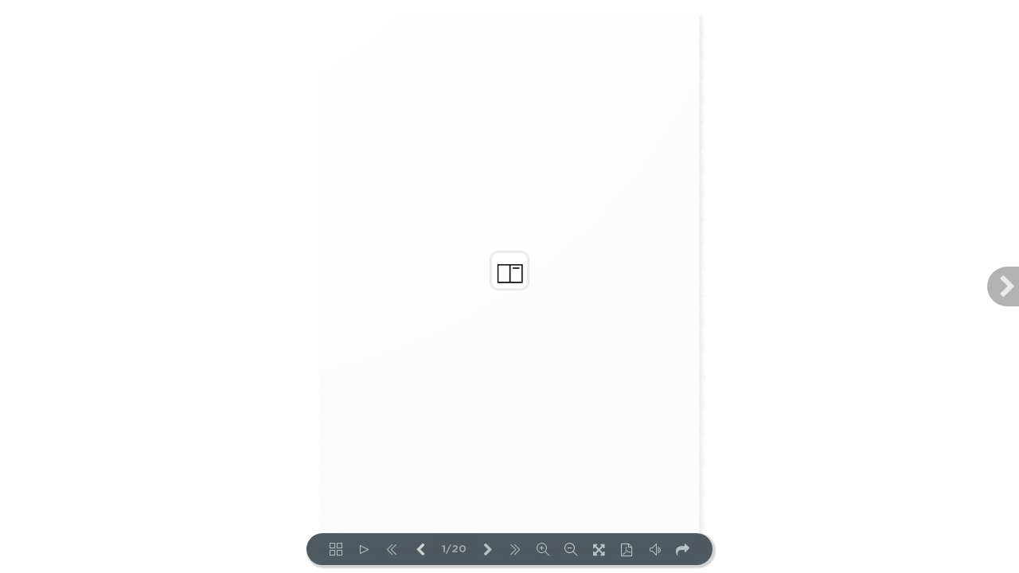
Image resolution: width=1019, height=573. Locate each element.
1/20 (454, 549)
